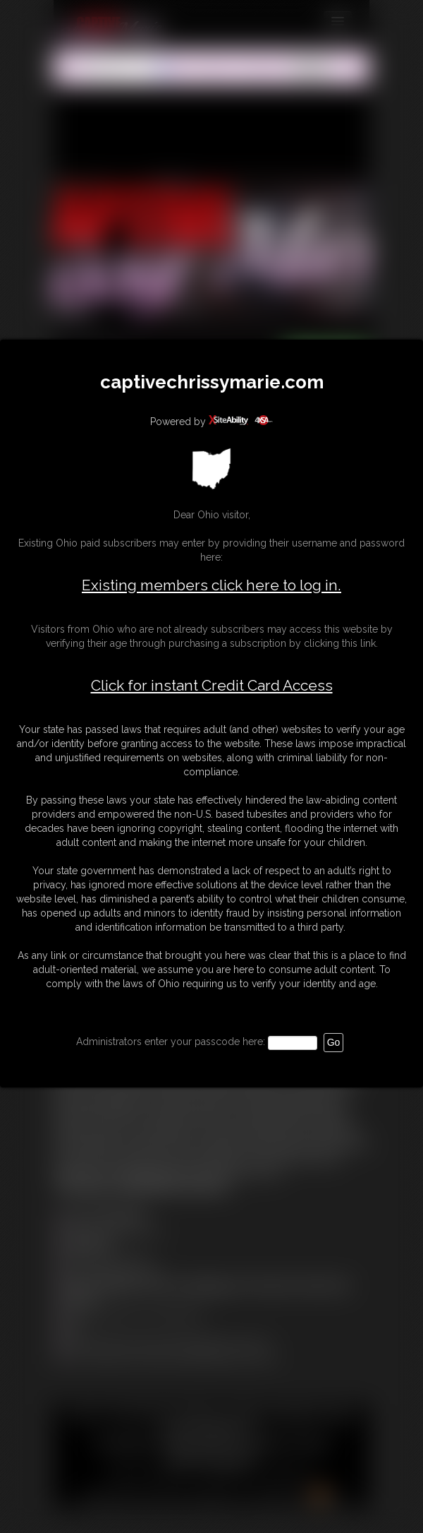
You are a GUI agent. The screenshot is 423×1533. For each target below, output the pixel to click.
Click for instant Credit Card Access (212, 686)
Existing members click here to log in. (211, 585)
